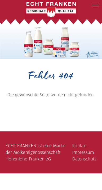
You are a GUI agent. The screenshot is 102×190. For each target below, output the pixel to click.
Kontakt (79, 146)
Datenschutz (84, 159)
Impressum (83, 152)
